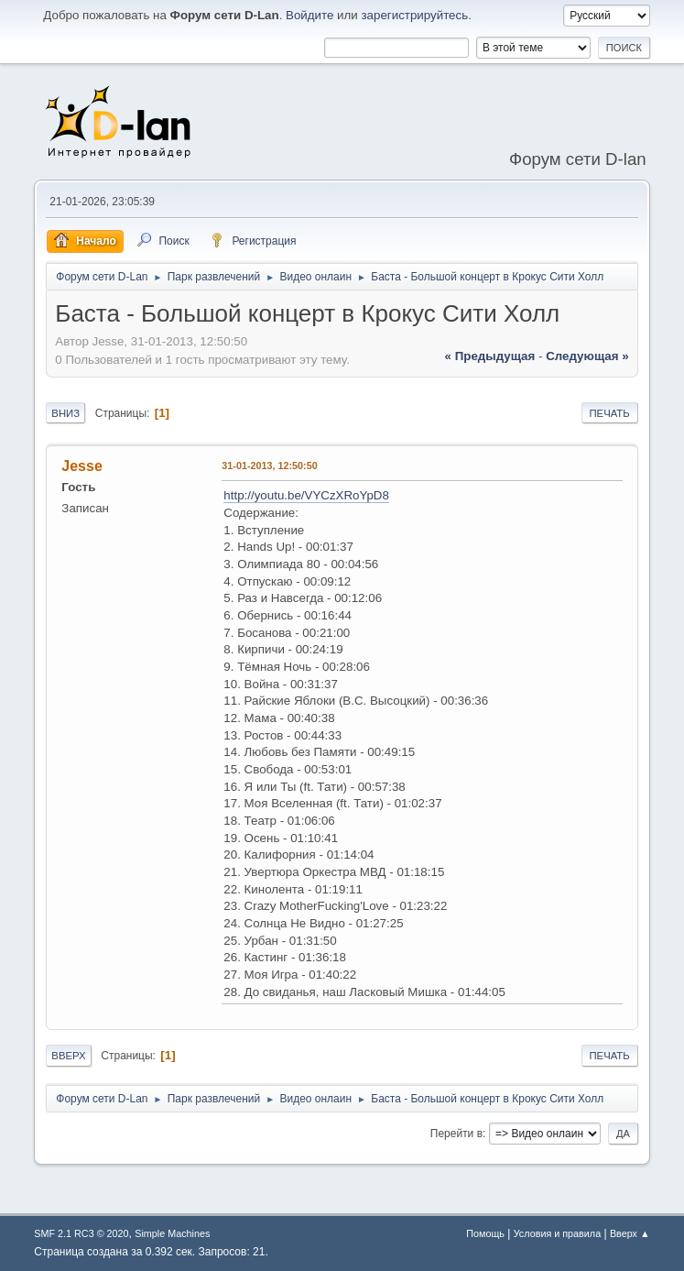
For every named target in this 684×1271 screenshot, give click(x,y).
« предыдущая (490, 356)
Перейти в (456, 1133)
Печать (609, 413)
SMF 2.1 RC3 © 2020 (81, 1233)
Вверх (68, 1055)
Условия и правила (557, 1233)
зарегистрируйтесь (414, 15)
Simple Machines (172, 1233)
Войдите (309, 15)
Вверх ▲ (630, 1233)
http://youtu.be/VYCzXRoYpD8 (306, 495)
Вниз (65, 413)
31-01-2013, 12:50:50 (269, 465)
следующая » (587, 356)
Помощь (485, 1233)
